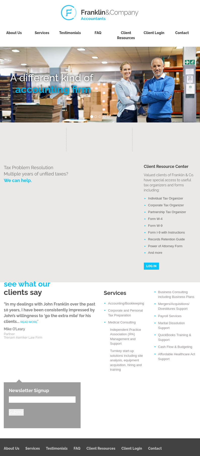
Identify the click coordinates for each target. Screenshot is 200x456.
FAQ (98, 33)
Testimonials (70, 33)
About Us (14, 33)
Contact (182, 33)
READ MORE (28, 321)
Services (42, 33)
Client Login (154, 33)
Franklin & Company (100, 12)
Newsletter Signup (29, 390)
